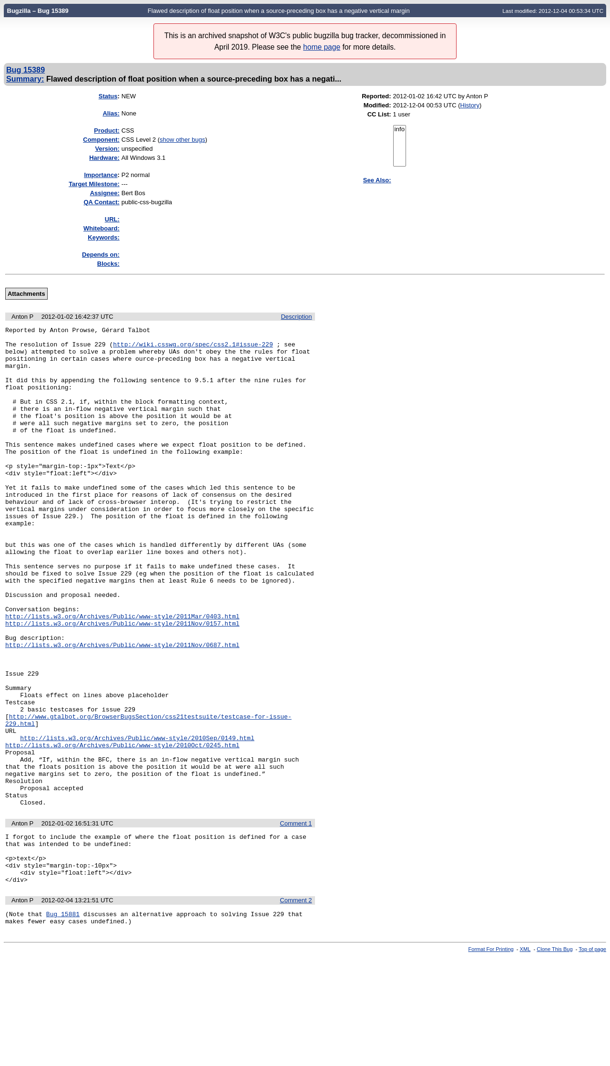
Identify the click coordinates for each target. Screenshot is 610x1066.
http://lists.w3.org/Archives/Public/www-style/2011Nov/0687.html (122, 709)
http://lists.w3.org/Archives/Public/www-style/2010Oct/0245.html (122, 829)
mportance (100, 174)
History (469, 105)
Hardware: (104, 157)
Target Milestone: (94, 184)
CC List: (379, 114)
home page (321, 47)
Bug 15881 (63, 1021)
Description (296, 316)
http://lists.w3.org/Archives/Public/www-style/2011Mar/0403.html (122, 674)
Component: (101, 139)
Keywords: (103, 237)
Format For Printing (491, 1058)
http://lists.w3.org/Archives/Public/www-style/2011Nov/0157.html (122, 683)
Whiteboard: (101, 228)
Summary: (25, 78)
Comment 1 (296, 919)
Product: (106, 130)
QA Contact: (101, 202)
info (400, 129)
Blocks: (108, 263)
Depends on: (101, 254)
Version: (107, 148)
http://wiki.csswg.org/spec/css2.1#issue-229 (193, 348)
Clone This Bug (554, 1058)
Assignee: (105, 193)
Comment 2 (296, 1006)
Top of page (592, 1058)
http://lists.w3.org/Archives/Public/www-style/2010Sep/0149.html (137, 820)
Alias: (110, 113)
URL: (112, 219)
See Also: (377, 180)
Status (108, 96)
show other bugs (182, 139)
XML (525, 1058)
